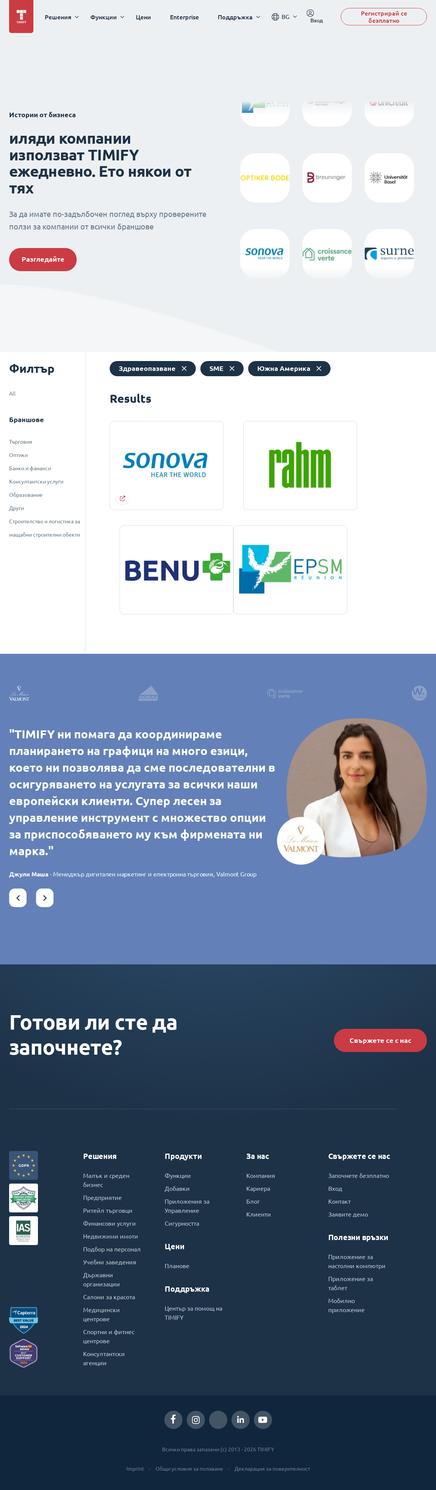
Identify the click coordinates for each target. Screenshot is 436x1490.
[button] (18, 898)
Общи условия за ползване (189, 1469)
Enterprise (184, 16)
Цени (143, 16)
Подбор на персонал (112, 1249)
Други (16, 508)
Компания (260, 1175)
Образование (25, 495)
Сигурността (182, 1223)
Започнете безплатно (358, 1175)
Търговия (20, 442)
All (12, 394)
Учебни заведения (109, 1262)
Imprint (135, 1469)
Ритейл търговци (107, 1210)
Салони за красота (109, 1297)
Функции (178, 1175)
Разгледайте (43, 259)
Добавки (177, 1188)
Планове (177, 1265)
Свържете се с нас (380, 1040)
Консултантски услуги (36, 482)
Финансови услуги (109, 1223)
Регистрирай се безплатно (384, 16)
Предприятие (102, 1197)
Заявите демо (348, 1214)
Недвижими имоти (110, 1236)
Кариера (258, 1188)
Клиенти (258, 1214)
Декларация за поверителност (272, 1469)
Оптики (18, 455)
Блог (253, 1201)
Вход (335, 1188)
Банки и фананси (30, 468)
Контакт (339, 1201)
